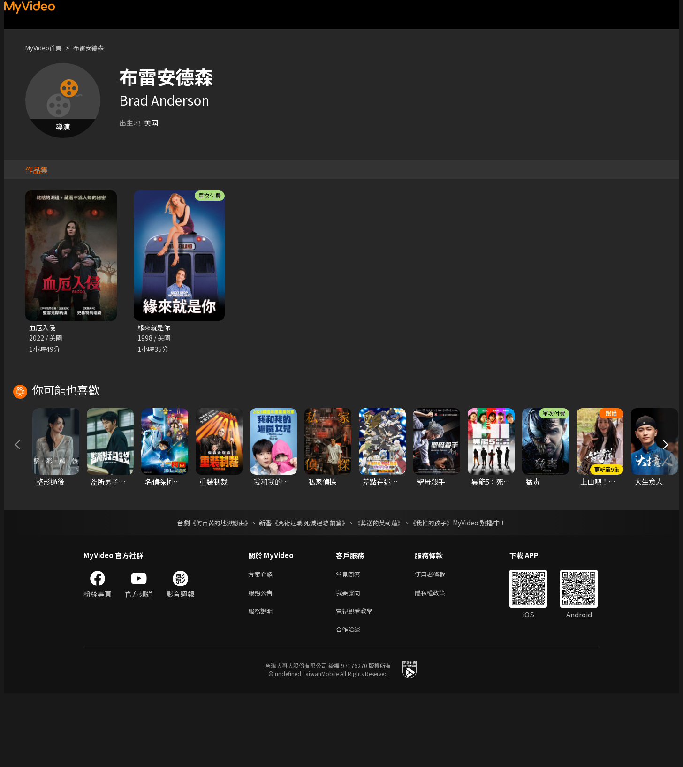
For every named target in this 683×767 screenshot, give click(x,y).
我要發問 (350, 663)
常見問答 (350, 643)
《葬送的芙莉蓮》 (383, 590)
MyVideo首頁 (46, 48)
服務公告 (262, 663)
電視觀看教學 (357, 682)
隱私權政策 (437, 663)
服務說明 (262, 682)
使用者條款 (437, 643)
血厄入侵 (43, 328)
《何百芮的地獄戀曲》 (214, 590)
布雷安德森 (97, 48)
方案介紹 (262, 643)
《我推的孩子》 (439, 590)
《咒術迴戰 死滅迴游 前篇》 (309, 590)
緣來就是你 (155, 328)
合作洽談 (350, 702)
